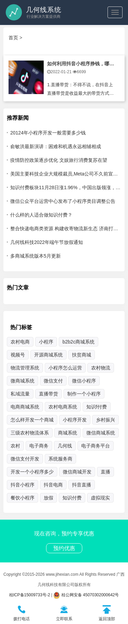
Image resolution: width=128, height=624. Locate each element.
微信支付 (53, 381)
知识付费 (72, 497)
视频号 (18, 355)
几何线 (65, 445)
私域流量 (20, 393)
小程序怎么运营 (65, 367)
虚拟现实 (100, 497)
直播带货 (48, 393)
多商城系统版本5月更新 (35, 256)
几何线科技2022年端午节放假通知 (46, 242)
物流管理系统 (25, 367)
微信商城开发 (77, 471)
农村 (15, 445)
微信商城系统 (100, 433)
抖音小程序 (22, 485)
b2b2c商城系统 (78, 341)
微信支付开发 (25, 459)
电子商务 (38, 445)
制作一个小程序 (84, 393)
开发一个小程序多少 (32, 471)
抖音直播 (81, 485)
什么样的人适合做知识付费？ (41, 215)
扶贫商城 (81, 355)
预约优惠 (64, 548)
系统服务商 (60, 459)
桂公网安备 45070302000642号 (86, 595)
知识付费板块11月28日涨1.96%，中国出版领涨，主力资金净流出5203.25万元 (65, 187)
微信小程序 (84, 381)
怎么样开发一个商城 (32, 419)
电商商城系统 (25, 407)
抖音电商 (53, 485)
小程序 (46, 341)
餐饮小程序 (22, 497)
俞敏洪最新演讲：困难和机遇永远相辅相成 (55, 146)
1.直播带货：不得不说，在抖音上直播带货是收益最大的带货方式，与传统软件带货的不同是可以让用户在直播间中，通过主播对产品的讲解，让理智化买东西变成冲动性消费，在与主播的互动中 (80, 90)
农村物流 (100, 367)
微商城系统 (22, 381)
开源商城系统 (48, 355)
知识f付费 (96, 407)
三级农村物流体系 (30, 433)
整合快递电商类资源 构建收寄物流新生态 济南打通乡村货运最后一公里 (65, 228)
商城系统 (67, 433)
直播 (105, 471)
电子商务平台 (95, 445)
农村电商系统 (62, 407)
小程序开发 (75, 419)
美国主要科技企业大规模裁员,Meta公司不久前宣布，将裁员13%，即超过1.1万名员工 (65, 174)
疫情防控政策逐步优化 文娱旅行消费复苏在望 (58, 160)
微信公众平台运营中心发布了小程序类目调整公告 (62, 201)
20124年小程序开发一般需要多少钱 (48, 132)
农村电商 (20, 341)
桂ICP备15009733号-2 (29, 595)
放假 (48, 497)
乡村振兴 (105, 419)
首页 (13, 37)
